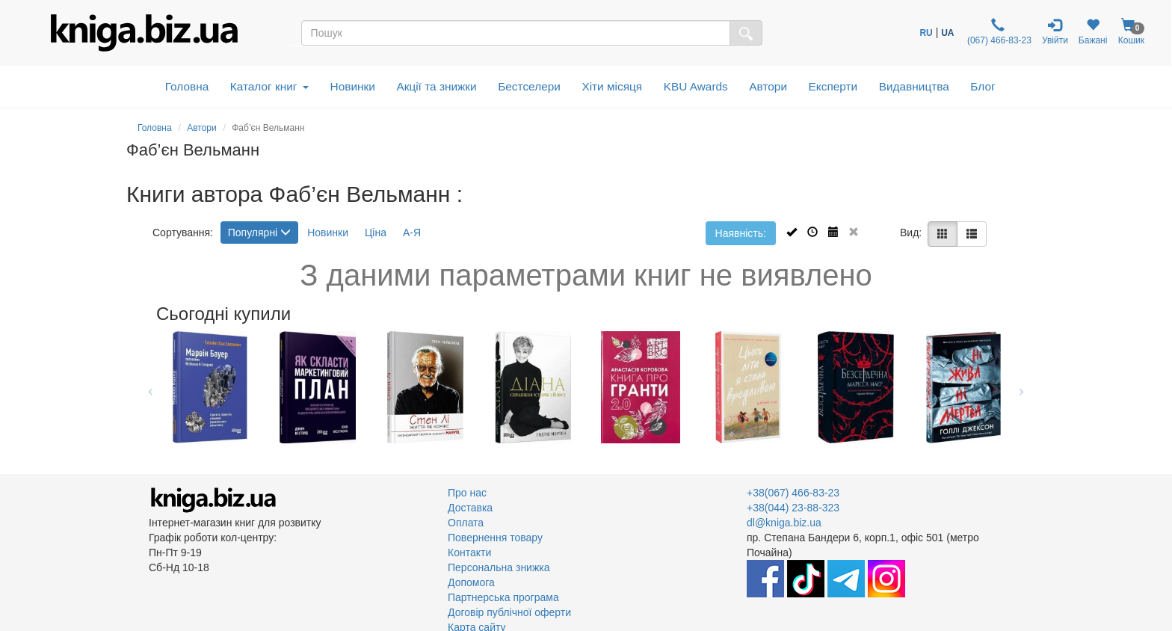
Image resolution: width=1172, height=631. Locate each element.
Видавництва (914, 86)
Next (1021, 387)
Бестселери (529, 86)
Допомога (471, 582)
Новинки (352, 86)
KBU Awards (696, 86)
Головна (187, 86)
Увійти (1055, 32)
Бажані (1093, 32)
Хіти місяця (612, 86)
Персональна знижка (499, 567)
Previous (150, 387)
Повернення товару (495, 538)
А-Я (412, 232)
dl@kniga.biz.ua (784, 523)
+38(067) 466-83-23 (793, 493)
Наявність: (740, 233)
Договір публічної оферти (509, 612)
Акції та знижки (436, 86)
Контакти (469, 552)
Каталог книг (269, 86)
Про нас (467, 493)
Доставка (470, 508)
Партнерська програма (503, 597)
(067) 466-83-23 (998, 32)
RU (925, 33)
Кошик (1130, 32)
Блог (982, 86)
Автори (768, 86)
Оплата (466, 523)
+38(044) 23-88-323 (793, 508)
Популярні (259, 232)
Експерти (833, 86)
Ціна (375, 232)
